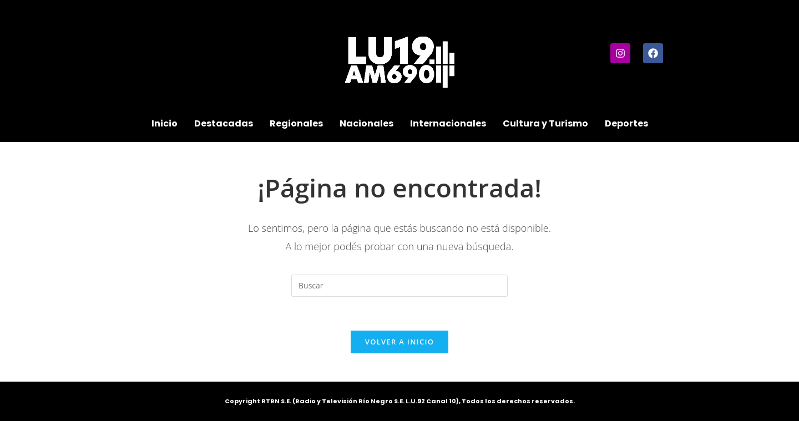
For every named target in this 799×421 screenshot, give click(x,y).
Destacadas (223, 123)
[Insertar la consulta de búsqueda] (399, 286)
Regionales (296, 123)
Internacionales (448, 123)
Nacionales (366, 123)
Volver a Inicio (399, 342)
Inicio (164, 123)
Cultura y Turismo (545, 123)
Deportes (626, 123)
